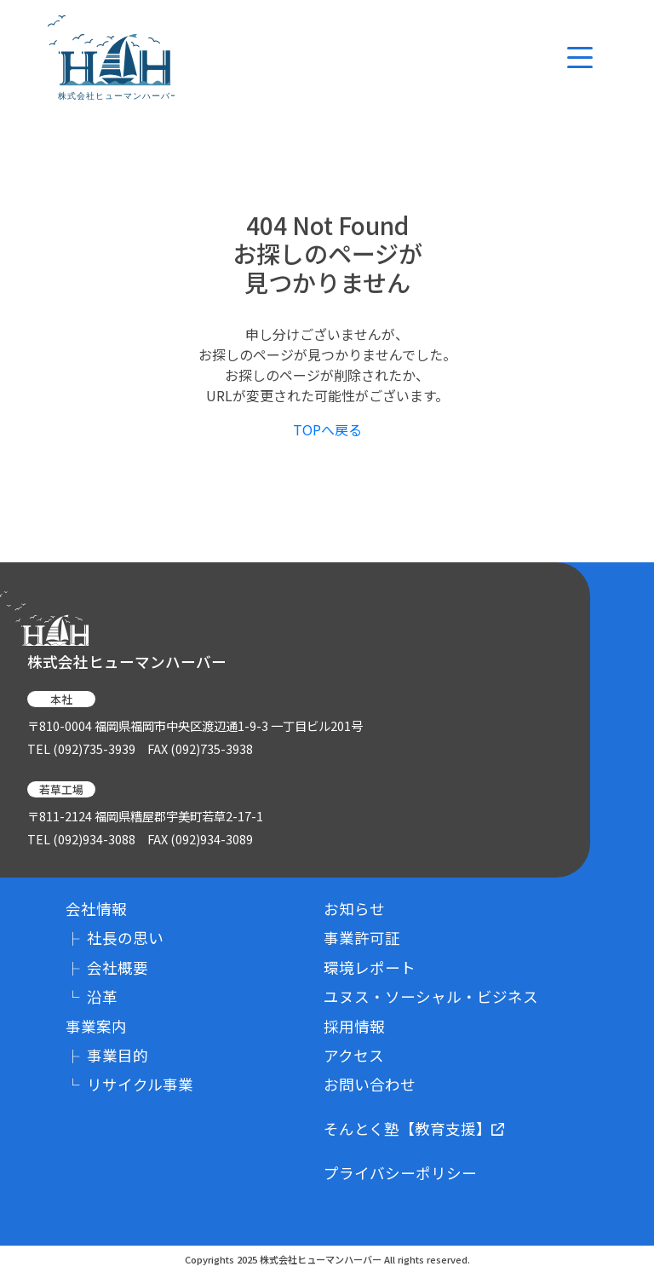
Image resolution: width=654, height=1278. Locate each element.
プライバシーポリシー (400, 1172)
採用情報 (354, 1026)
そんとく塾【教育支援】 (414, 1129)
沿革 (92, 996)
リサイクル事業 (129, 1084)
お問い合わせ (370, 1084)
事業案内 (96, 1026)
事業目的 (107, 1055)
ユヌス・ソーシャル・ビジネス (431, 996)
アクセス (354, 1055)
